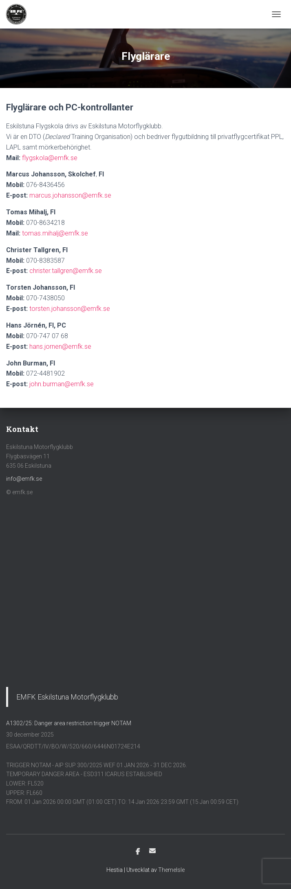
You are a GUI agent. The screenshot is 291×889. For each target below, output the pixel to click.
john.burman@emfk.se (61, 384)
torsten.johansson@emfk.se (69, 308)
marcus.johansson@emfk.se (70, 195)
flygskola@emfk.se (49, 158)
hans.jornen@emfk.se (60, 346)
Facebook (138, 852)
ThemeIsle (171, 870)
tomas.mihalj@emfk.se (55, 233)
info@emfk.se (24, 478)
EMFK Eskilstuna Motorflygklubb (67, 697)
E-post (152, 850)
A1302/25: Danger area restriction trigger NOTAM (68, 723)
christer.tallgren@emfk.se (65, 271)
